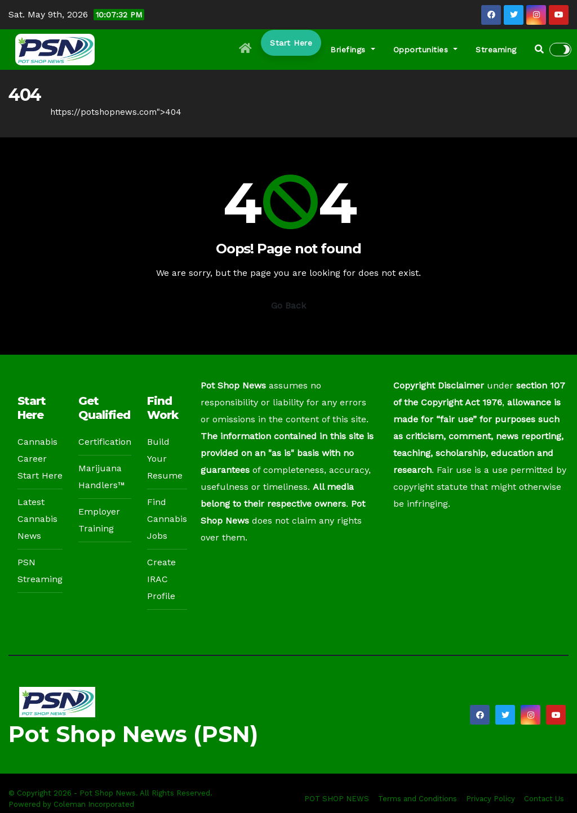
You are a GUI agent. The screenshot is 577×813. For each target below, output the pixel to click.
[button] (539, 49)
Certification (104, 441)
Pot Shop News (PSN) (133, 734)
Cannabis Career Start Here (40, 458)
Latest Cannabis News (37, 519)
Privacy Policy (490, 798)
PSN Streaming (40, 570)
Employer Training (99, 520)
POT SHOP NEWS (336, 798)
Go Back (288, 305)
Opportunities (425, 49)
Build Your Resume (165, 458)
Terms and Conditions (417, 798)
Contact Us (544, 798)
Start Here (291, 42)
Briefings (352, 49)
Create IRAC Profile (161, 579)
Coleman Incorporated (94, 804)
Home (20, 112)
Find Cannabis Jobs (167, 519)
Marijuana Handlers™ (101, 476)
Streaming (496, 49)
